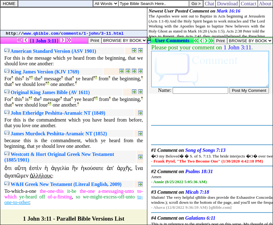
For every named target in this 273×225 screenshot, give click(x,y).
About (265, 3)
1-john (91, 33)
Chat (209, 3)
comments (71, 33)
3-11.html (112, 33)
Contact (248, 3)
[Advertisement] (73, 18)
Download (227, 3)
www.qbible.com (41, 33)
